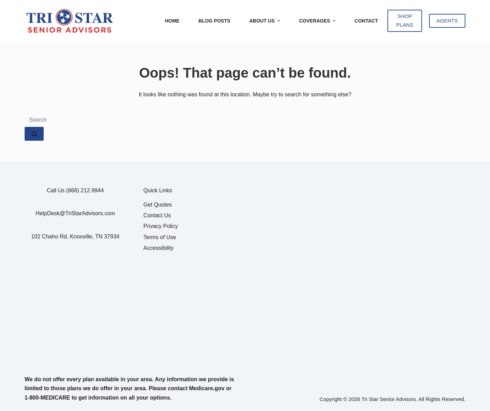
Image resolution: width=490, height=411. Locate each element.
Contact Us (157, 215)
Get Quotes (157, 205)
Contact (366, 21)
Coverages (318, 21)
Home (172, 21)
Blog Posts (214, 21)
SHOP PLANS (404, 20)
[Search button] (34, 134)
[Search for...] (245, 120)
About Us (265, 21)
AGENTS (447, 21)
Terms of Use (159, 237)
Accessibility (158, 248)
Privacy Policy (160, 226)
